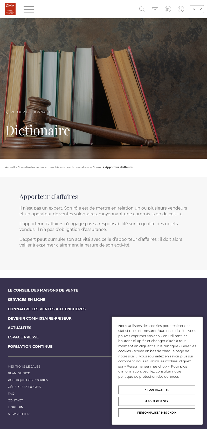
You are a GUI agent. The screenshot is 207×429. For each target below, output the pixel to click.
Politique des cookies (28, 380)
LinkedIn (15, 407)
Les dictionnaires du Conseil (83, 167)
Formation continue (30, 346)
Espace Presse (23, 337)
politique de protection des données (148, 376)
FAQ (11, 393)
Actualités (19, 328)
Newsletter (19, 414)
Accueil (10, 167)
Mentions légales (24, 366)
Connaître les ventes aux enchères (47, 309)
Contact (15, 400)
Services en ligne (26, 300)
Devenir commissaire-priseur (40, 318)
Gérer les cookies (24, 387)
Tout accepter (156, 390)
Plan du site (19, 373)
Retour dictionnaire (30, 112)
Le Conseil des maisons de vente (43, 290)
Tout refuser (156, 401)
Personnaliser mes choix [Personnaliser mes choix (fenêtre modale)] (156, 412)
